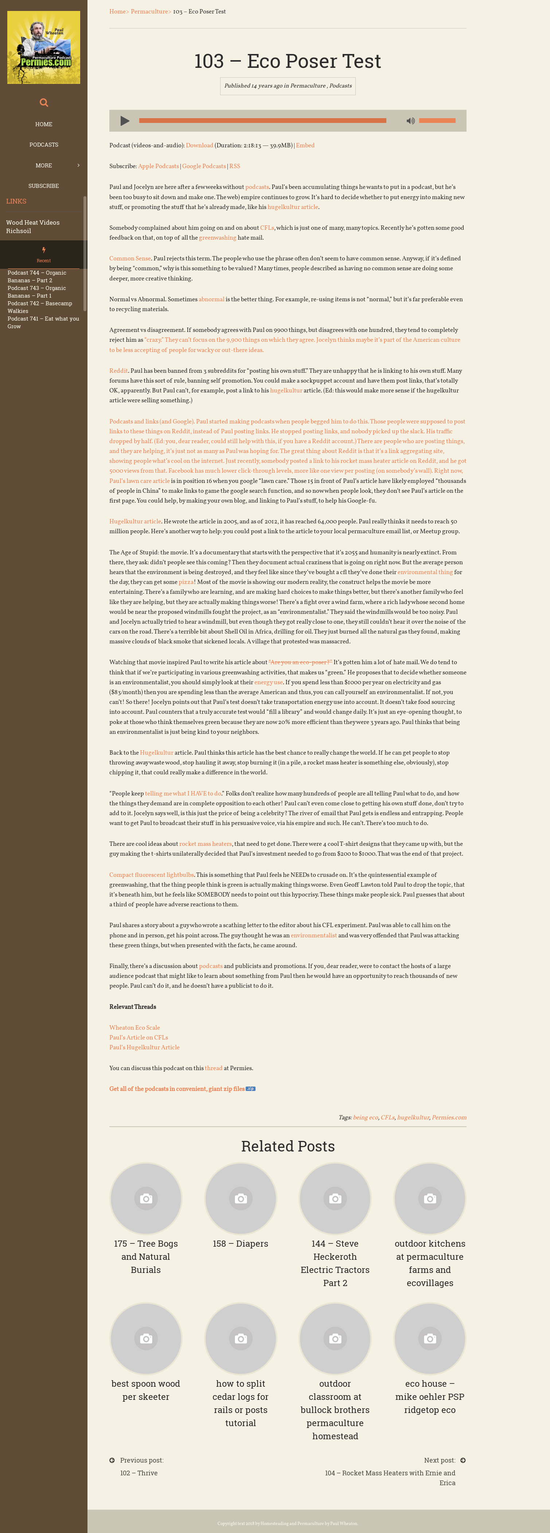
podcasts (257, 187)
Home (43, 124)
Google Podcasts (204, 166)
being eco (365, 1118)
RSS (234, 166)
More (44, 165)
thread (214, 1068)
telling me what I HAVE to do (183, 794)
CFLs (267, 228)
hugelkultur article (293, 207)
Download (200, 146)
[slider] (262, 120)
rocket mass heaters (205, 844)
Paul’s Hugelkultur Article (144, 1048)
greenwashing (218, 238)
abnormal (212, 299)
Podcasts (44, 144)
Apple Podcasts (158, 166)
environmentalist (314, 936)
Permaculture (307, 86)
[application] (288, 121)
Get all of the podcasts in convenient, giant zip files (182, 1089)
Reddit (118, 371)
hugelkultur (286, 391)
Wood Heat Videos (33, 222)
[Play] (122, 120)
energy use (268, 682)
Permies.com (449, 1118)
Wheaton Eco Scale (134, 1028)
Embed (305, 146)
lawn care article (148, 481)
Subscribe (43, 185)
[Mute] (410, 121)
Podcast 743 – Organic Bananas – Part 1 (37, 291)
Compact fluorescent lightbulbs (151, 875)
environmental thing (425, 572)
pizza (186, 582)
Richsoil (18, 231)
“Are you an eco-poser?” (300, 662)
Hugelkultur (156, 753)
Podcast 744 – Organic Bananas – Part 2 (37, 276)
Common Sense (130, 259)
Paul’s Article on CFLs (138, 1038)
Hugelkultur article (135, 522)
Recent (44, 260)
